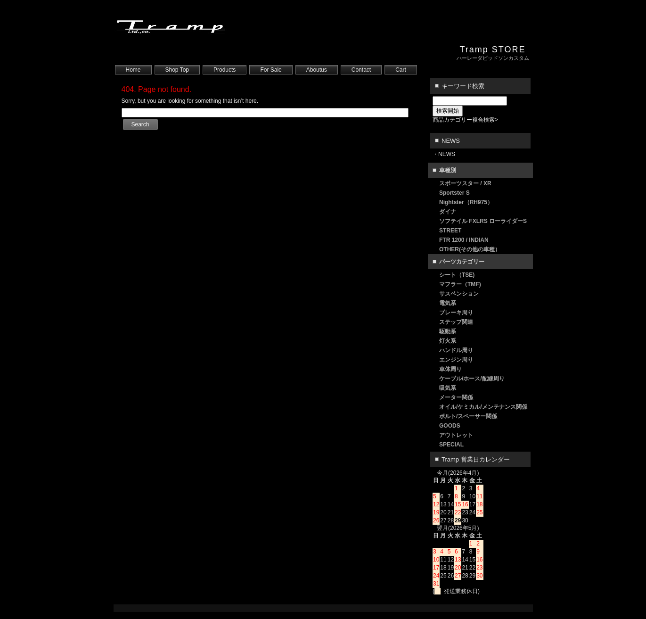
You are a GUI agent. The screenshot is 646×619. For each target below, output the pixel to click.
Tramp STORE (492, 49)
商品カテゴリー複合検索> (465, 119)
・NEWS (444, 154)
